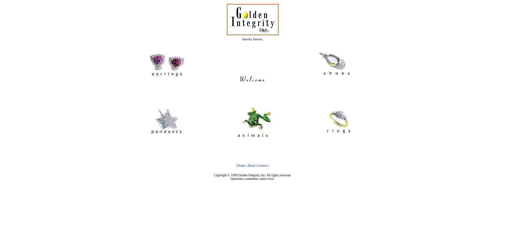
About (251, 165)
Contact (263, 165)
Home (241, 165)
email (270, 178)
